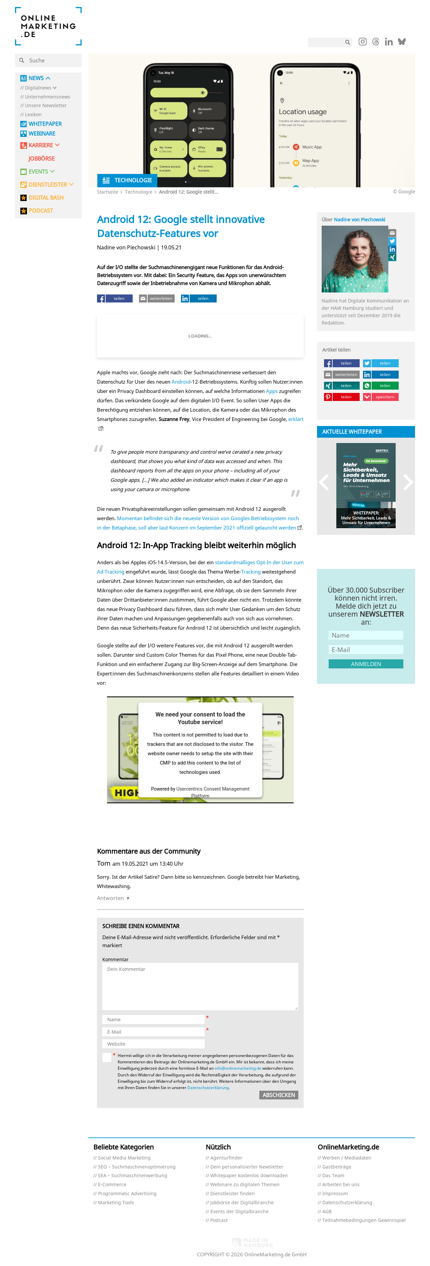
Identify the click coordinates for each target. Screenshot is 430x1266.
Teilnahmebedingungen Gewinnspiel (364, 1220)
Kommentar (115, 960)
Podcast (219, 1220)
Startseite (107, 192)
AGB (327, 1212)
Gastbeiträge (336, 1167)
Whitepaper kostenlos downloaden (249, 1176)
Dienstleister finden (232, 1194)
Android (181, 381)
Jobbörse (42, 159)
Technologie (138, 192)
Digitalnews (38, 88)
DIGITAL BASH (46, 198)
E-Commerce (112, 1185)
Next (405, 482)
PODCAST (41, 211)
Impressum (335, 1194)
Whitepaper (45, 124)
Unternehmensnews (47, 97)
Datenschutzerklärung (208, 1087)
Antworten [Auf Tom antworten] (110, 898)
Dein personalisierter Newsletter (246, 1167)
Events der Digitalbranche (239, 1212)
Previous (327, 482)
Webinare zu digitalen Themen (245, 1185)
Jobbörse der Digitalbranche (242, 1203)
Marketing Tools (116, 1203)
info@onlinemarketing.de (238, 1068)
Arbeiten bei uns (341, 1185)
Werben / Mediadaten (346, 1158)
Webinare (42, 134)
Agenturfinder (226, 1158)
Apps (272, 391)
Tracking (251, 571)
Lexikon (33, 115)
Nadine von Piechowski (359, 219)
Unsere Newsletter (46, 106)
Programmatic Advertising (127, 1194)
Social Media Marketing (124, 1158)
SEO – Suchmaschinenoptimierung (137, 1167)
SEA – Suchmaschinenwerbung (132, 1176)
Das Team (333, 1176)
